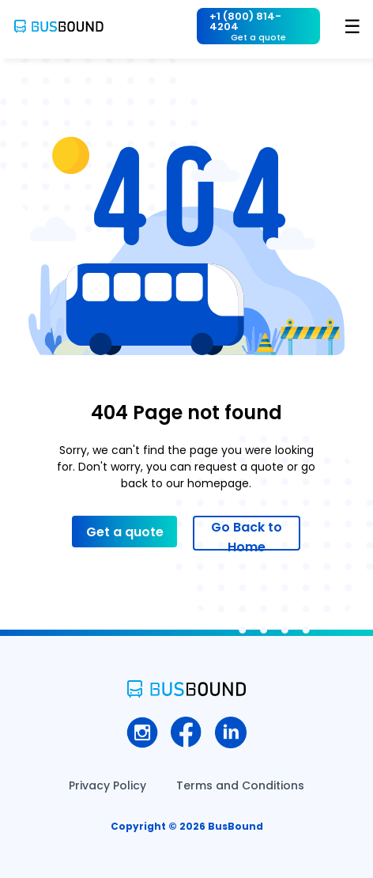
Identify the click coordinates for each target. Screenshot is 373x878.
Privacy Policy (107, 785)
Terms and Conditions (240, 785)
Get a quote (125, 532)
